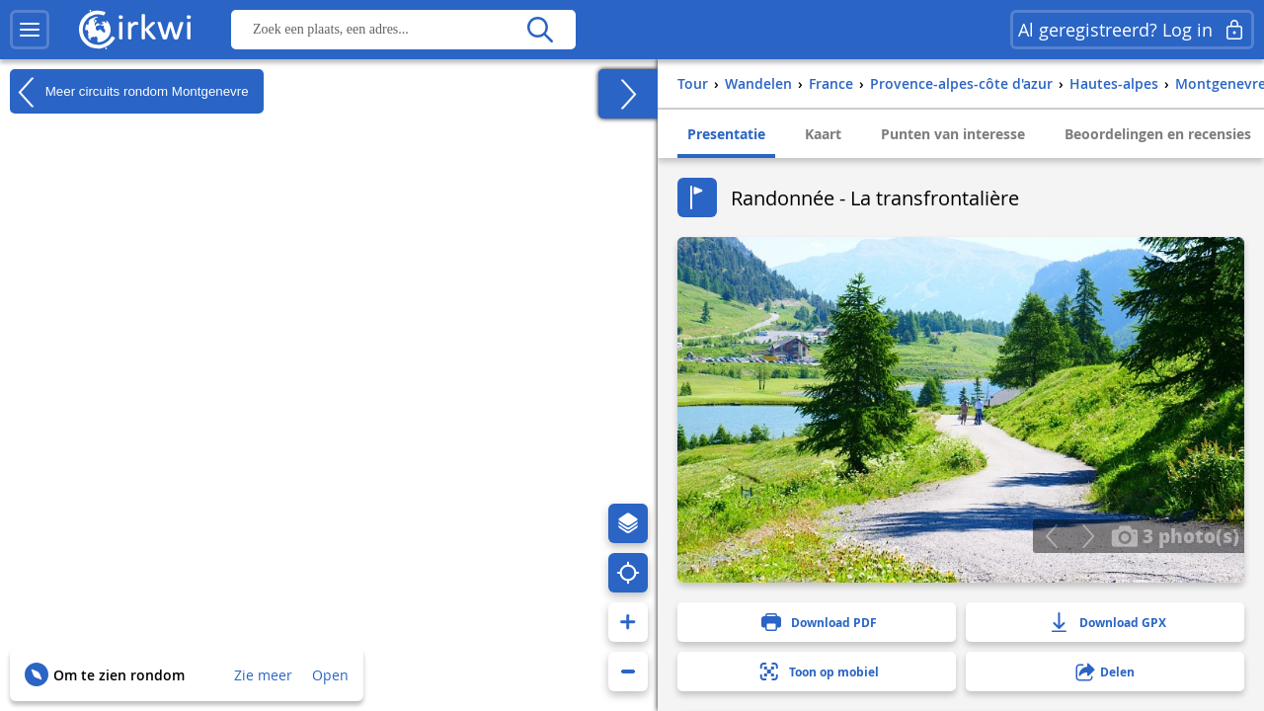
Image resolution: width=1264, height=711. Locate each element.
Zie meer (263, 675)
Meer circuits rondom (129, 92)
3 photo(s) (1175, 535)
